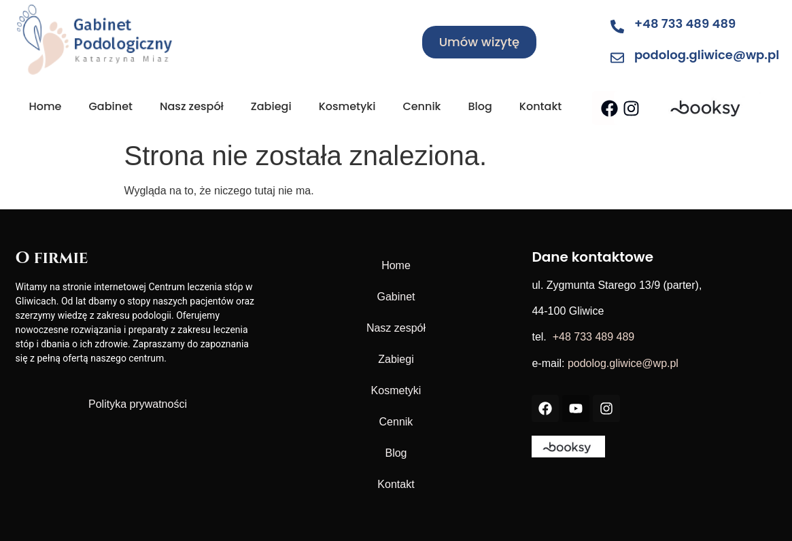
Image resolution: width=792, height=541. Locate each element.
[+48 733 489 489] (617, 26)
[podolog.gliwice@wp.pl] (617, 58)
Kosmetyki (347, 106)
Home (45, 106)
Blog (480, 106)
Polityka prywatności (137, 404)
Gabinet (110, 106)
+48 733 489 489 (685, 23)
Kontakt (540, 106)
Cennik (421, 106)
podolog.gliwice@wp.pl (706, 54)
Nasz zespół (192, 106)
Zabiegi (271, 106)
